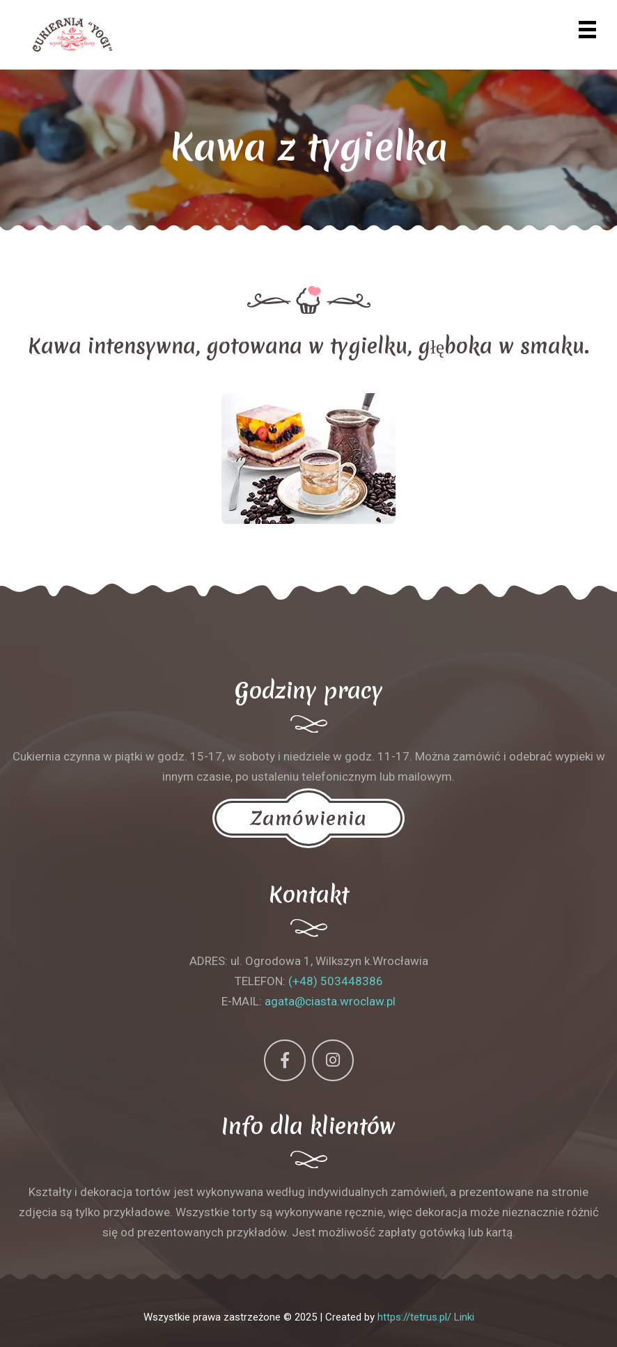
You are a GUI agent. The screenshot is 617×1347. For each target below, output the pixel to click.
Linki (464, 1317)
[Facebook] (285, 1060)
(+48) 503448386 (335, 981)
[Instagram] (333, 1060)
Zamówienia (308, 818)
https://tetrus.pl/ (414, 1317)
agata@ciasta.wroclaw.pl (330, 1001)
